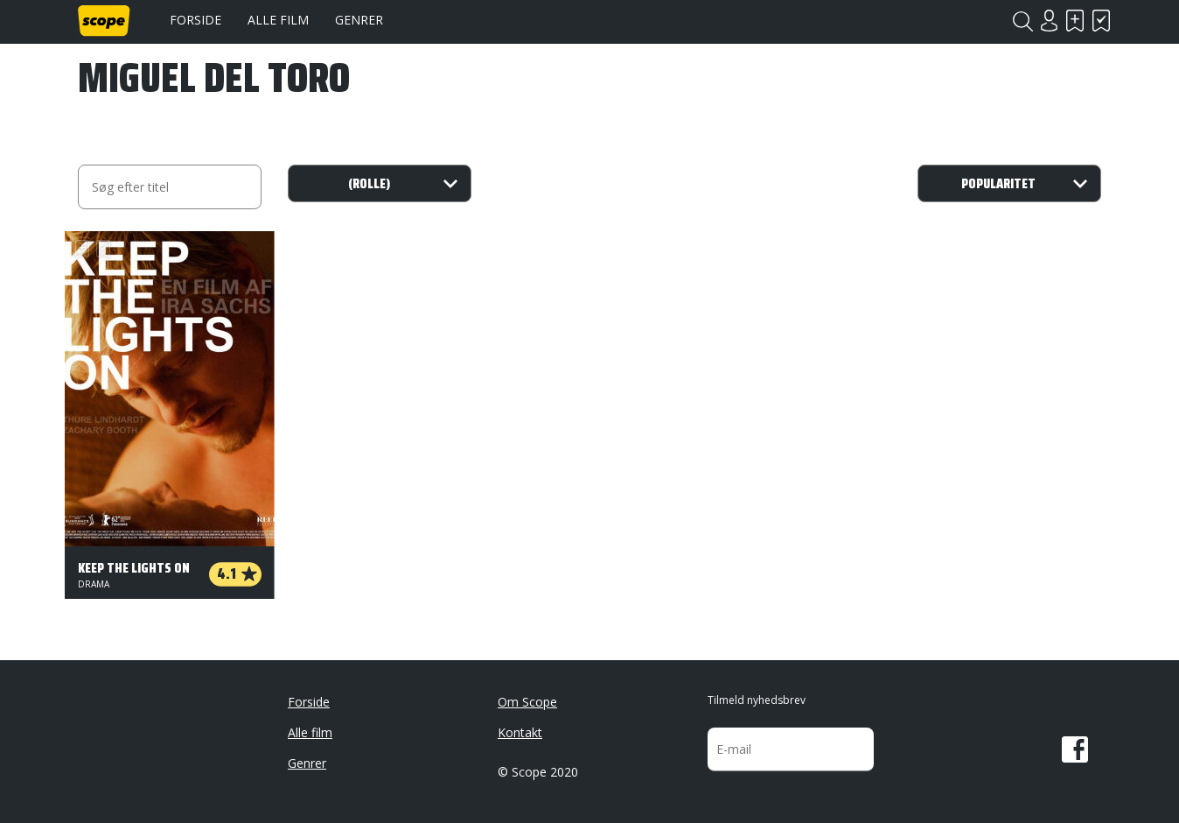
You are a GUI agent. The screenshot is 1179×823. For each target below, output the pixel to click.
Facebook (1075, 749)
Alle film (278, 19)
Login (1049, 20)
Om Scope (527, 701)
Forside (195, 19)
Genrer (359, 19)
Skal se (1075, 20)
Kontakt (520, 732)
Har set (1101, 20)
